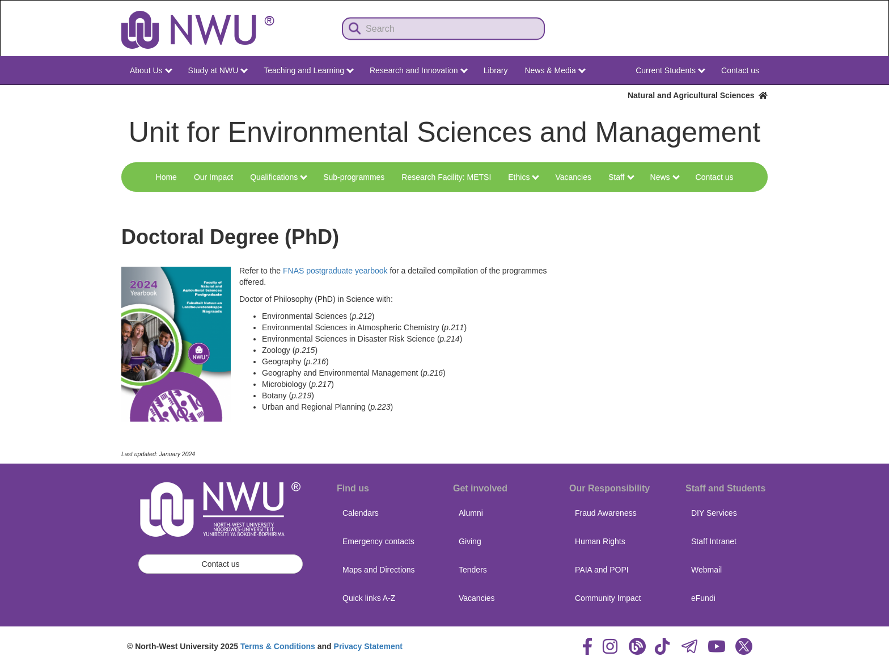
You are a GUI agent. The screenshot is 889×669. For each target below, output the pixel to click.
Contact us (740, 70)
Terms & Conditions (277, 646)
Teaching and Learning (309, 70)
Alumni (471, 512)
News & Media (554, 70)
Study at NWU (218, 70)
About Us (151, 70)
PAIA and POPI (602, 569)
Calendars (360, 512)
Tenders (473, 569)
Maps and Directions (378, 569)
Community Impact (608, 598)
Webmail (706, 569)
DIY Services (714, 512)
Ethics (523, 177)
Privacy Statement (368, 646)
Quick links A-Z (368, 598)
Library (496, 70)
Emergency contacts (378, 541)
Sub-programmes (353, 177)
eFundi (703, 598)
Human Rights (600, 541)
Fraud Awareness (606, 512)
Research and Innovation (419, 70)
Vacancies (573, 177)
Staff (621, 177)
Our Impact (213, 177)
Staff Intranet (713, 541)
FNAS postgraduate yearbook (335, 270)
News (665, 177)
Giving (470, 541)
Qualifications (278, 177)
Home (166, 177)
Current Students (670, 70)
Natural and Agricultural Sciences (698, 95)
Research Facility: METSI (446, 177)
